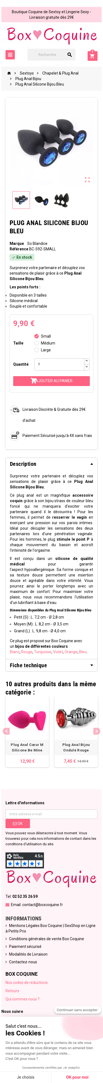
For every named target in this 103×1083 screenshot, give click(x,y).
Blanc (15, 652)
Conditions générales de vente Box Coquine (46, 939)
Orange (71, 652)
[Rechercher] (51, 55)
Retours (12, 991)
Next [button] (96, 731)
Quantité (21, 364)
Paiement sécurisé (25, 946)
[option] (27, 731)
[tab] (51, 464)
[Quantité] (59, 364)
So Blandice (37, 243)
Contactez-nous (23, 962)
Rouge (26, 652)
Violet (58, 652)
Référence (19, 249)
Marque (17, 243)
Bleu (83, 652)
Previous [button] (6, 731)
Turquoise (42, 652)
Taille (18, 343)
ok (18, 823)
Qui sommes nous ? (22, 999)
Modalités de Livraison (28, 954)
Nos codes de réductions (26, 982)
